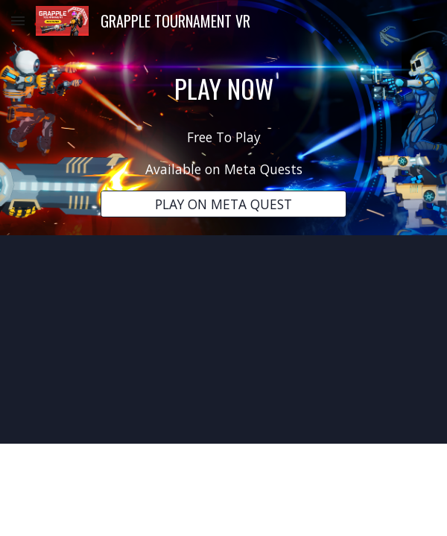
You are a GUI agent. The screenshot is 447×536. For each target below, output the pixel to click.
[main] (223, 88)
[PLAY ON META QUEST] (223, 203)
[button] (18, 20)
